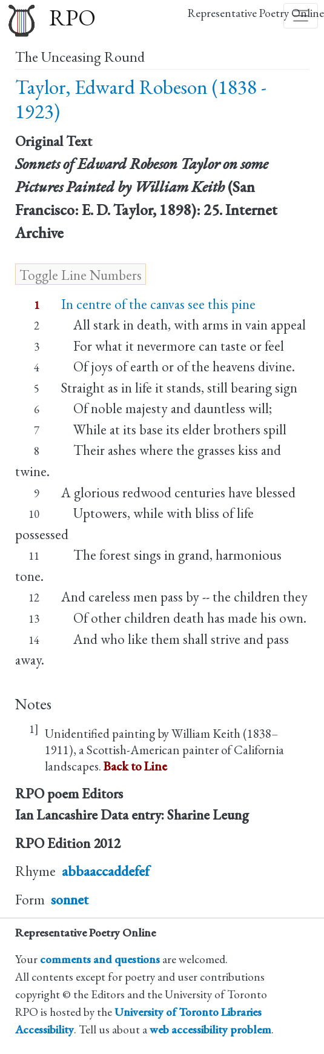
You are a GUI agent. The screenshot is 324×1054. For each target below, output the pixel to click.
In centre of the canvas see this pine (158, 304)
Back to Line (135, 766)
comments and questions (100, 959)
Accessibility (44, 1029)
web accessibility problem (210, 1029)
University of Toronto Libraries (188, 1011)
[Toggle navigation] (301, 15)
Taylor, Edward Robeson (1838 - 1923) (140, 99)
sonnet (69, 899)
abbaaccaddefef (106, 871)
